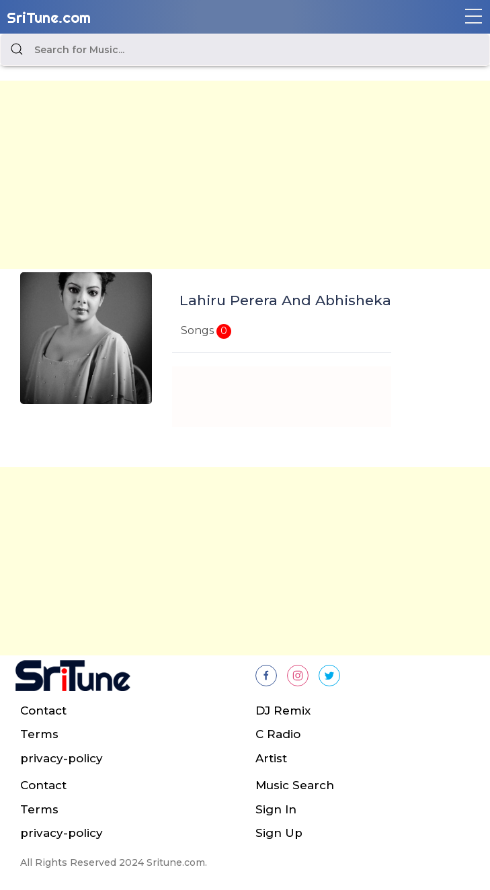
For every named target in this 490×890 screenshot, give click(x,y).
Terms (39, 734)
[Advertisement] (245, 175)
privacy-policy (61, 758)
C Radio (277, 734)
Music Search (294, 785)
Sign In (275, 809)
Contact (43, 710)
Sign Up (278, 833)
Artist (271, 758)
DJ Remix (283, 710)
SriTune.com (49, 17)
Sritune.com (176, 862)
